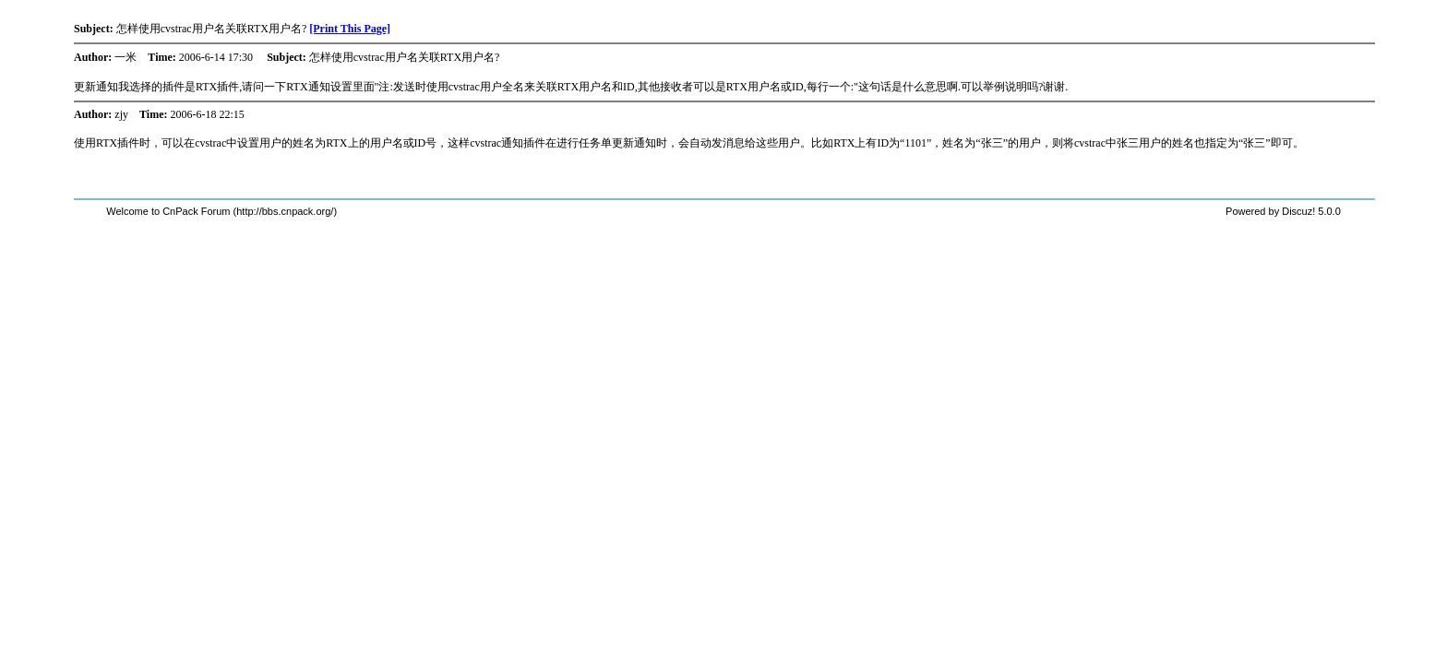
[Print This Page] (349, 28)
